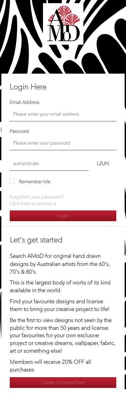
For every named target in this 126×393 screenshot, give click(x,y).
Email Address (24, 102)
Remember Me (34, 182)
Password (19, 131)
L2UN (103, 163)
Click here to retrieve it (33, 203)
